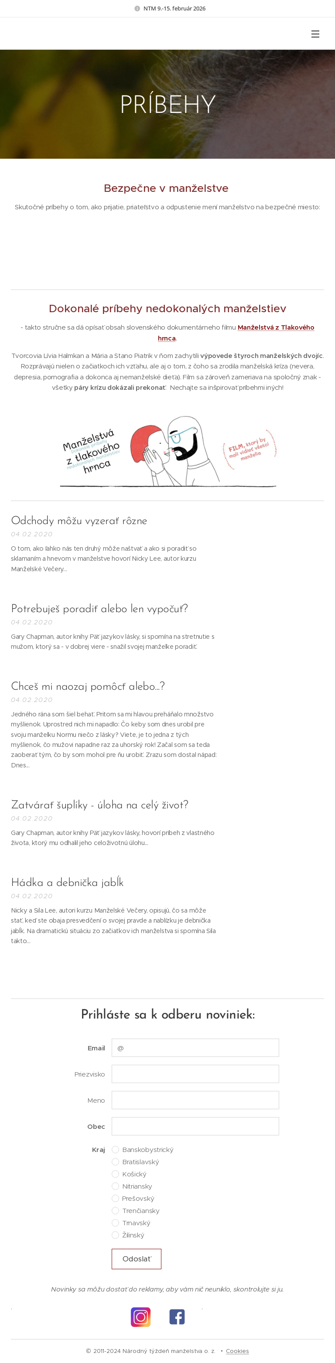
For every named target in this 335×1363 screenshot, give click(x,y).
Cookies (237, 1351)
